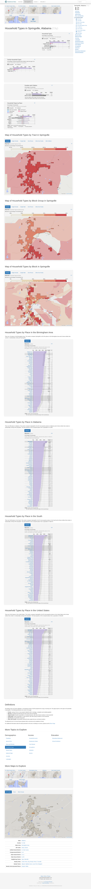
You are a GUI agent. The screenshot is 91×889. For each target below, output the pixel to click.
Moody (31, 861)
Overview (20, 1)
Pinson (35, 861)
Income (36, 1)
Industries (31, 750)
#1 (69, 33)
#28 (52, 433)
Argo (23, 859)
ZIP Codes (8, 792)
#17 (71, 275)
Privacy (48, 876)
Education (43, 1)
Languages (8, 759)
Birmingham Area (25, 845)
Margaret (40, 864)
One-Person (30, 141)
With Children (49, 141)
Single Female (15, 141)
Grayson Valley (25, 866)
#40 (52, 621)
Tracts (14, 792)
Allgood (23, 864)
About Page (52, 723)
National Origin (9, 753)
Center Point (24, 861)
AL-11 (23, 854)
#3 (51, 85)
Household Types (10, 747)
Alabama (24, 840)
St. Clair (23, 842)
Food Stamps (32, 744)
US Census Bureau (48, 881)
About (42, 876)
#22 (52, 343)
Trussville (39, 861)
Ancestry (8, 756)
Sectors (30, 753)
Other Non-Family (39, 141)
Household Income (33, 738)
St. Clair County (25, 850)
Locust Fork (35, 864)
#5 (71, 143)
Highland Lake (28, 864)
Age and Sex (9, 741)
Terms (45, 876)
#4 (34, 102)
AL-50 (23, 857)
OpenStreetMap (45, 883)
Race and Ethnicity (10, 744)
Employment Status (33, 741)
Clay (29, 861)
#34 (52, 527)
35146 (26, 847)
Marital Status (9, 750)
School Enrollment (56, 741)
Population (8, 738)
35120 (23, 847)
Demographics (28, 1)
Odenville (26, 859)
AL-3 (23, 852)
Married (7, 141)
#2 (34, 59)
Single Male (23, 141)
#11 (71, 209)
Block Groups (21, 792)
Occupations (32, 747)
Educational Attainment (57, 738)
